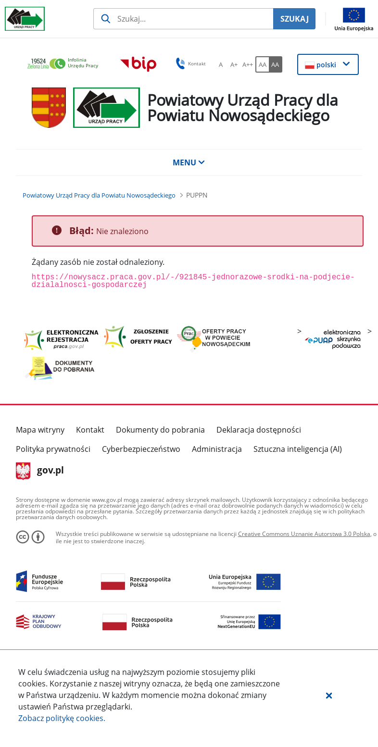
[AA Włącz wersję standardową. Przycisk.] (262, 64)
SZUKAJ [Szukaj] (294, 18)
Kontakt (90, 429)
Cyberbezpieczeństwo (141, 449)
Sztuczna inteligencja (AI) (297, 449)
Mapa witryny (40, 429)
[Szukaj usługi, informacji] (183, 18)
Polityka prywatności (53, 449)
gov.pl (40, 471)
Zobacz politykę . (61, 718)
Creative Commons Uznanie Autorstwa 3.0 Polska (304, 534)
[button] (329, 695)
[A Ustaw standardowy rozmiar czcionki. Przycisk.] (221, 64)
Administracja (217, 449)
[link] (65, 64)
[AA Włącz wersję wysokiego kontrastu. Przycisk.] (275, 64)
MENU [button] (189, 162)
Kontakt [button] (189, 63)
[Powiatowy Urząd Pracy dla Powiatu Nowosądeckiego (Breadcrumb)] (99, 195)
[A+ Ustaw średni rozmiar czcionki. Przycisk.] (234, 64)
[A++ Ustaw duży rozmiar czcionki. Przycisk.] (247, 64)
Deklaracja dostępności (258, 429)
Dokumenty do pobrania (160, 429)
